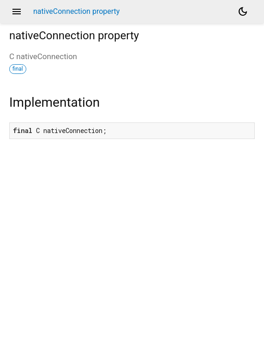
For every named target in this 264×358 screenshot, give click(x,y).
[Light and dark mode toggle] (242, 11)
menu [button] (16, 11)
